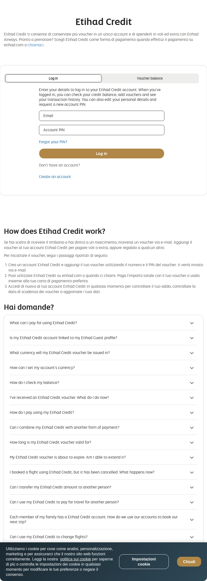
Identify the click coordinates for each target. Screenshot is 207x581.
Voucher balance (150, 78)
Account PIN (61, 129)
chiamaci (36, 44)
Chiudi (189, 562)
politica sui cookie (75, 559)
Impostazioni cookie (144, 561)
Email (55, 115)
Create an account (55, 176)
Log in (53, 78)
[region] (103, 561)
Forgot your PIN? (53, 141)
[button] (103, 322)
